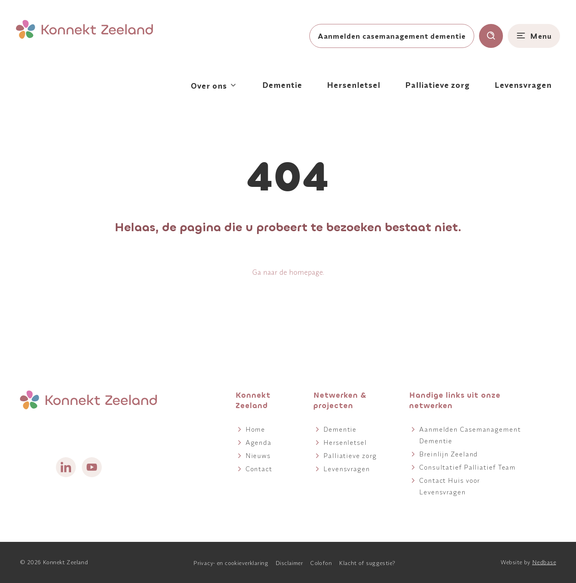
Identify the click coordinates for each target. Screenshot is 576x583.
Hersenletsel (353, 85)
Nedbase (544, 562)
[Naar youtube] (92, 467)
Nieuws (258, 455)
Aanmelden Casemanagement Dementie (470, 435)
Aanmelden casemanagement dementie (392, 36)
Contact (258, 468)
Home (255, 429)
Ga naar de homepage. (288, 272)
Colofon (321, 563)
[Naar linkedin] (66, 467)
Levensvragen (523, 85)
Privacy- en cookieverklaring (230, 563)
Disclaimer (289, 563)
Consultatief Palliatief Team (467, 467)
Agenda (258, 442)
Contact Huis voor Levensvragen (449, 486)
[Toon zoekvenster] (491, 36)
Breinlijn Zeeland (448, 454)
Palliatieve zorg (437, 85)
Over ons (209, 86)
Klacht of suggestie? (367, 563)
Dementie (282, 85)
